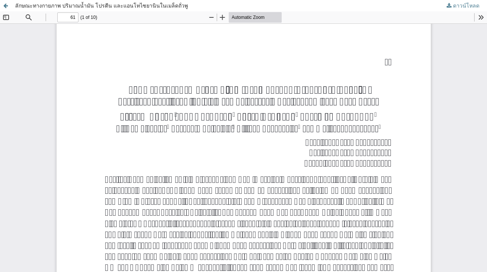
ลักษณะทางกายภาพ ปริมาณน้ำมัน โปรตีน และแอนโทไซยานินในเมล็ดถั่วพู (101, 5)
